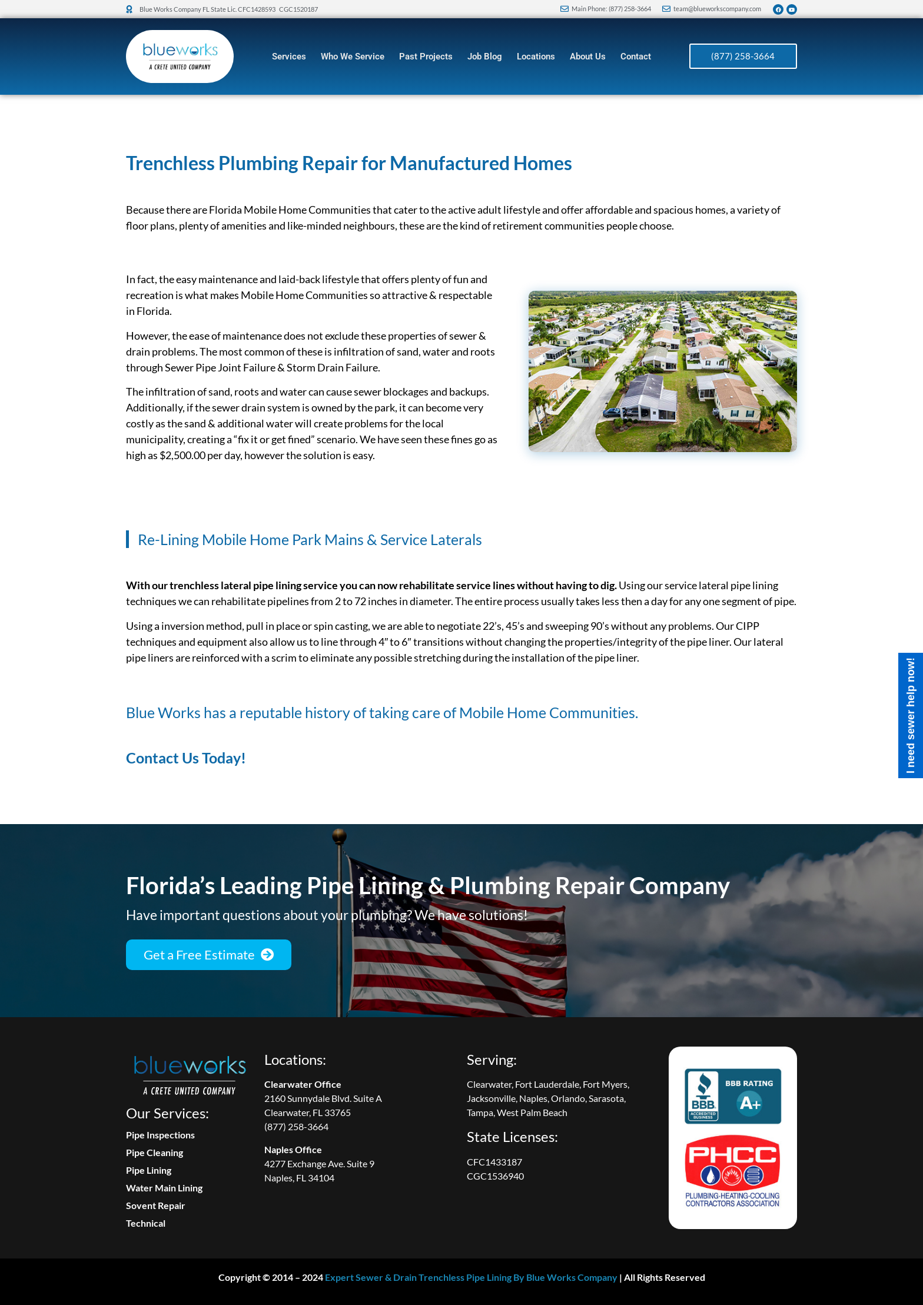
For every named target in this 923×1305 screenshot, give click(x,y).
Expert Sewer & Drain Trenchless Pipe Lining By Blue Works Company (471, 1277)
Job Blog (484, 56)
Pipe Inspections (160, 1134)
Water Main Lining (164, 1187)
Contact (635, 56)
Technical (145, 1222)
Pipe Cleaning (154, 1152)
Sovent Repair (155, 1205)
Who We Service (352, 56)
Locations (536, 56)
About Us (588, 56)
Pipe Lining (148, 1170)
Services (289, 56)
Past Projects (426, 56)
